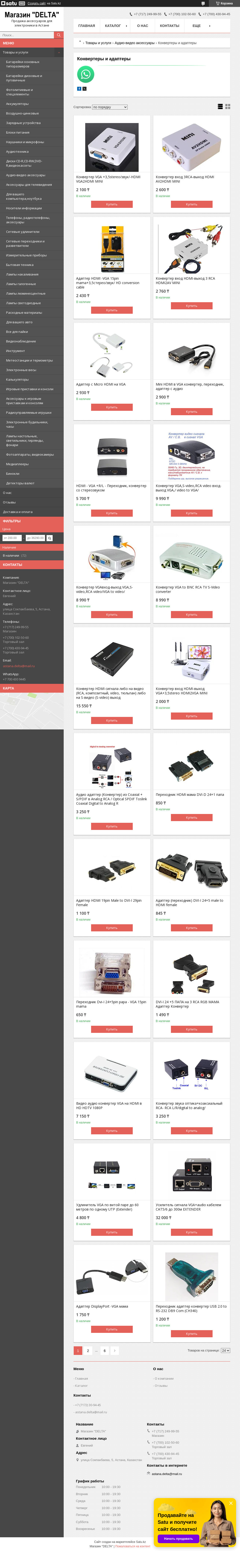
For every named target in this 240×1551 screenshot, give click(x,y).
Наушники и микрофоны (25, 142)
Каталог (113, 26)
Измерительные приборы (26, 255)
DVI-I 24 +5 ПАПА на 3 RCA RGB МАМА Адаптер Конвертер (187, 1004)
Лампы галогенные (21, 284)
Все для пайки (17, 331)
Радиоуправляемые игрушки (28, 412)
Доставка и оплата (18, 512)
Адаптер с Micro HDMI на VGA (101, 384)
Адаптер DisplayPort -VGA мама (102, 1306)
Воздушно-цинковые (22, 113)
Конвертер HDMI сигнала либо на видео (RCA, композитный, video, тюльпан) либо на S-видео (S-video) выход (111, 693)
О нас (7, 492)
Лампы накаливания (22, 274)
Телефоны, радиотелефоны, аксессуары (28, 219)
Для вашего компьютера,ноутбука (24, 196)
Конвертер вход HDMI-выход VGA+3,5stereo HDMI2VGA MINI (181, 691)
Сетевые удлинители (22, 231)
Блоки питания (17, 132)
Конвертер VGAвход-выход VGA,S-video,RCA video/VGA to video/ (104, 589)
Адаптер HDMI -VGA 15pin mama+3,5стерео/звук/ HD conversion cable (107, 282)
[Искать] (59, 35)
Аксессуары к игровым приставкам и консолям (24, 400)
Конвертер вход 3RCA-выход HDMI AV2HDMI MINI (185, 179)
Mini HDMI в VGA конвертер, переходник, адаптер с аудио (190, 386)
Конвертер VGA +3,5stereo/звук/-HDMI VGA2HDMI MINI (108, 179)
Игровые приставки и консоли (29, 389)
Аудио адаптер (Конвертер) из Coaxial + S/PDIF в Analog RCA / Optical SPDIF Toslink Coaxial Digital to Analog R (111, 799)
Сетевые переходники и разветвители (25, 243)
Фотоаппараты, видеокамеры (30, 454)
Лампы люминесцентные (26, 293)
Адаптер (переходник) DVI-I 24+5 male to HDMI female (189, 902)
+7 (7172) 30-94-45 (88, 1405)
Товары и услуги (15, 52)
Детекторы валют (20, 483)
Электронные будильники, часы (27, 424)
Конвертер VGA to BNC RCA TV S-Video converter (188, 589)
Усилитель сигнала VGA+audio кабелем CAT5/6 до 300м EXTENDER (188, 1207)
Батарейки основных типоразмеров (22, 64)
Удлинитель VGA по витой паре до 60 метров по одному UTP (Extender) (107, 1207)
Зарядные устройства (23, 123)
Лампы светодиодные (23, 303)
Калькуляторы (17, 379)
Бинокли (12, 473)
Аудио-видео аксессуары (25, 175)
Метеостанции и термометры (29, 360)
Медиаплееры (17, 464)
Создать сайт (37, 3)
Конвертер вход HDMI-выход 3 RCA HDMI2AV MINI (185, 280)
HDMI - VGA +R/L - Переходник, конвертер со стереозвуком (111, 488)
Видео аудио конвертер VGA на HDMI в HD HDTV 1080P (109, 1105)
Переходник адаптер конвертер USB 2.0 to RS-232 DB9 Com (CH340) (191, 1308)
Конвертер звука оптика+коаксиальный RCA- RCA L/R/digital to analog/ (189, 1105)
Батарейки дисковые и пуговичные (24, 78)
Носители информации (24, 208)
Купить (112, 204)
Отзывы (9, 502)
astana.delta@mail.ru (19, 666)
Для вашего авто (19, 322)
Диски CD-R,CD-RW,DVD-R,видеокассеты (24, 163)
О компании (164, 1378)
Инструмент (15, 351)
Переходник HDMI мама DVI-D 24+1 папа (190, 794)
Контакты (169, 26)
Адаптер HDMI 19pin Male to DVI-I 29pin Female (109, 902)
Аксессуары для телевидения (29, 184)
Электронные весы (21, 370)
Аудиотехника (17, 151)
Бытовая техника (20, 265)
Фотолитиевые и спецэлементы (19, 92)
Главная (86, 26)
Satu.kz (141, 1542)
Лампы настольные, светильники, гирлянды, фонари (25, 440)
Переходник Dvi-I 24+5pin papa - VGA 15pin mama (111, 1004)
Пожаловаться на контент (132, 1546)
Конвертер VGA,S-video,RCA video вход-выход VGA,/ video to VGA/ (188, 488)
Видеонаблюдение (21, 341)
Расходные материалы (24, 312)
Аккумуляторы (17, 103)
